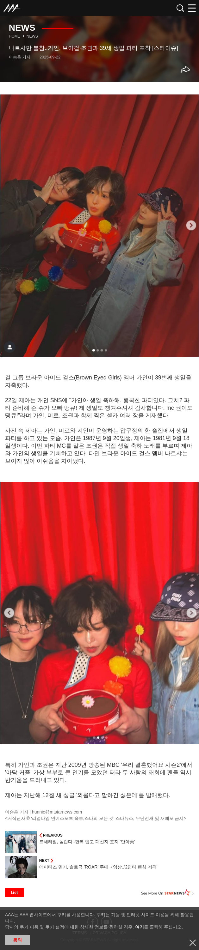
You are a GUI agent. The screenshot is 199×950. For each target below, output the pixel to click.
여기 (139, 926)
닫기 (193, 943)
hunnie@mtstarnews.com (57, 811)
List (14, 892)
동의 (17, 939)
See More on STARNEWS (167, 892)
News (32, 36)
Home (14, 36)
